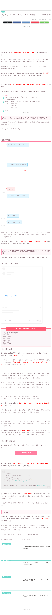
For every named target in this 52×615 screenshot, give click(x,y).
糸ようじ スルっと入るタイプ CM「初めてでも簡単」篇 (21, 97)
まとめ (6, 110)
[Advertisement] (26, 38)
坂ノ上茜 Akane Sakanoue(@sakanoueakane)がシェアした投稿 (21, 320)
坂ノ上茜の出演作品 (12, 108)
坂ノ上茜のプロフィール (14, 103)
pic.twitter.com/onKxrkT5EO (30, 481)
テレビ (3, 11)
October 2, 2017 (41, 485)
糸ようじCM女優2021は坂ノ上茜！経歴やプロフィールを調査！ (23, 101)
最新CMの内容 (11, 99)
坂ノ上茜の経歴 (11, 105)
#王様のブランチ (18, 481)
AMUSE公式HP (26, 453)
